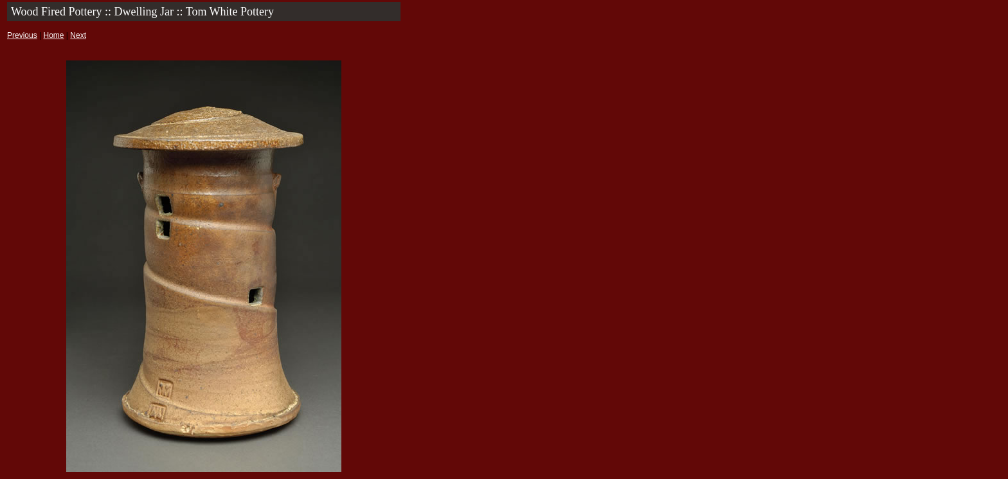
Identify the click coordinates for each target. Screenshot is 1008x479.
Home (53, 35)
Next (78, 35)
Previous (22, 35)
